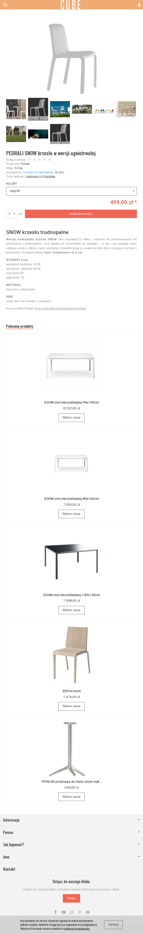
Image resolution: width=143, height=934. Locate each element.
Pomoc (71, 832)
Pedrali (25, 164)
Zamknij (113, 924)
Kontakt (9, 869)
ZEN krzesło (71, 691)
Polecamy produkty (19, 326)
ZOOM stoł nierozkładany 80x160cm (71, 499)
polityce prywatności (77, 928)
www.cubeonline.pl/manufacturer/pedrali (60, 308)
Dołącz (71, 898)
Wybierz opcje (71, 417)
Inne (71, 857)
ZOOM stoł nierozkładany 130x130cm (71, 595)
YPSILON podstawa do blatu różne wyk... (71, 782)
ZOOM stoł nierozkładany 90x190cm (71, 402)
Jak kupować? (71, 844)
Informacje (71, 820)
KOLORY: (11, 183)
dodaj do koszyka (81, 214)
